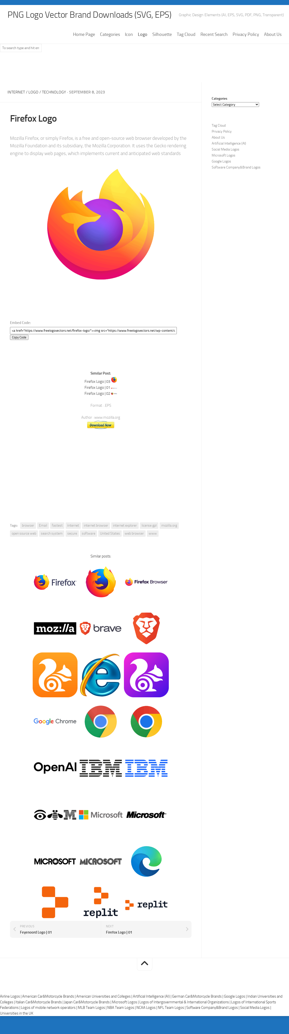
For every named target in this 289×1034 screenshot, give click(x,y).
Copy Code (19, 337)
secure (72, 533)
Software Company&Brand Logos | (213, 1008)
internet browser (96, 525)
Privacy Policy (246, 34)
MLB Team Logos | (92, 1008)
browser (28, 525)
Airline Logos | (11, 996)
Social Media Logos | (255, 1008)
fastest (57, 525)
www (153, 533)
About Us (273, 34)
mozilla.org (169, 525)
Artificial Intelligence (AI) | (152, 996)
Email (43, 525)
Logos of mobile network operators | (49, 1008)
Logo (142, 34)
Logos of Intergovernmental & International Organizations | (185, 1002)
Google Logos (221, 161)
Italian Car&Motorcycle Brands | (39, 1002)
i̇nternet (73, 525)
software (88, 533)
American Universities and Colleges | (104, 996)
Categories (110, 34)
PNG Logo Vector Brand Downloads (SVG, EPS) (91, 15)
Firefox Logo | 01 (97, 387)
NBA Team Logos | (121, 1008)
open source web (24, 533)
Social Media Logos (225, 150)
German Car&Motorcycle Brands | (198, 996)
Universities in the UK (16, 1013)
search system (52, 533)
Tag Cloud (186, 34)
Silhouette (162, 34)
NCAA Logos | (147, 1008)
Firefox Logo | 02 (97, 393)
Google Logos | (235, 996)
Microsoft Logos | (125, 1002)
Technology (54, 92)
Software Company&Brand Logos (236, 167)
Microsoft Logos (223, 156)
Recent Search (214, 34)
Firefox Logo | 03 (97, 381)
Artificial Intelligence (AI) (229, 144)
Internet (16, 92)
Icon (129, 34)
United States (110, 533)
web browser (134, 533)
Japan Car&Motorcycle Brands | (88, 1002)
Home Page (84, 34)
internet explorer (125, 525)
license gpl (149, 525)
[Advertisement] (144, 69)
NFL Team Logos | (172, 1008)
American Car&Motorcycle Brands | (49, 996)
